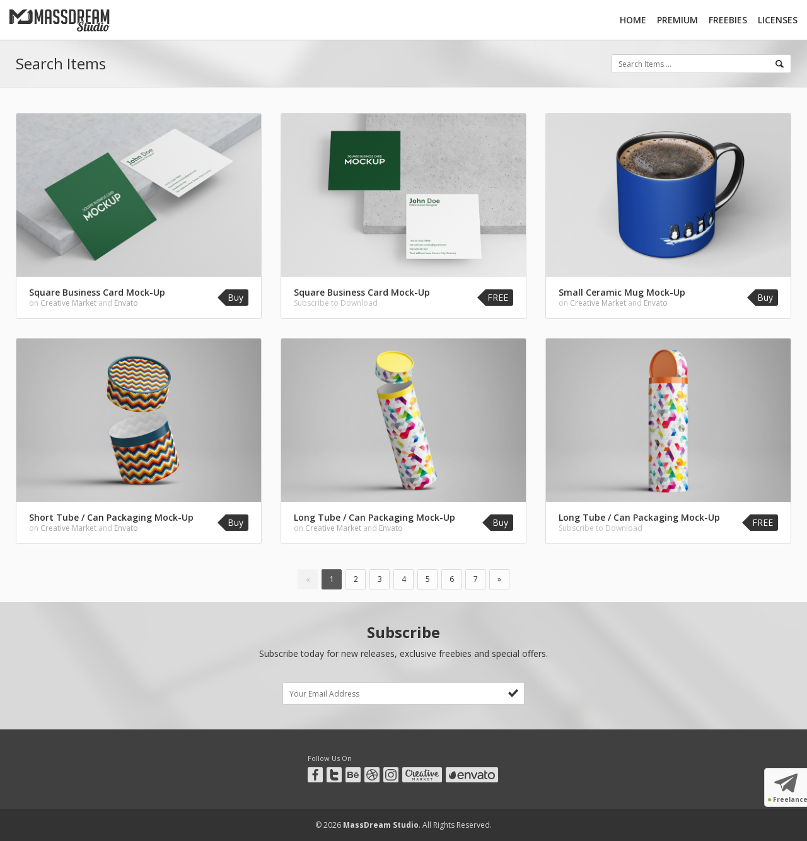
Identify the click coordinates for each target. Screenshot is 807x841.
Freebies (728, 20)
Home (633, 20)
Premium (677, 20)
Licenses (778, 20)
